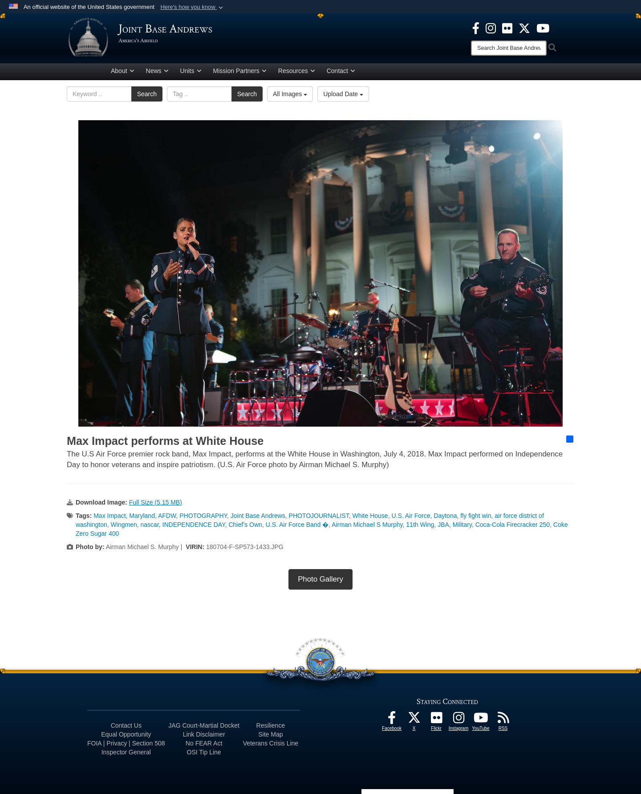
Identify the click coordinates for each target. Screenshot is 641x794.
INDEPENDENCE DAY (193, 525)
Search (147, 95)
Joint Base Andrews (258, 517)
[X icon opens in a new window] (524, 27)
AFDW (167, 517)
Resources (296, 72)
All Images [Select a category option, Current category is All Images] (290, 95)
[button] (192, 7)
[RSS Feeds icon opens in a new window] (503, 721)
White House (370, 517)
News (157, 72)
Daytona (445, 517)
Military (462, 525)
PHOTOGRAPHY (203, 517)
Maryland (142, 517)
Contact (341, 72)
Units (191, 72)
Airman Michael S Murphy (367, 525)
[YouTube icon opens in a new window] (542, 27)
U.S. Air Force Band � (297, 525)
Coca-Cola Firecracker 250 (512, 525)
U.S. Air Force (410, 517)
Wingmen (124, 525)
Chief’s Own (245, 525)
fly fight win (475, 517)
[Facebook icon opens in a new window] (475, 27)
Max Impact (109, 517)
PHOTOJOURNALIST (319, 517)
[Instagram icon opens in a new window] (491, 27)
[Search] (509, 48)
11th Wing (420, 525)
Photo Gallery (320, 580)
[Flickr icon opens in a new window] (507, 27)
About (122, 72)
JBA (443, 525)
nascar (150, 525)
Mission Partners (240, 72)
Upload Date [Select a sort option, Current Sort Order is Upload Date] (343, 95)
